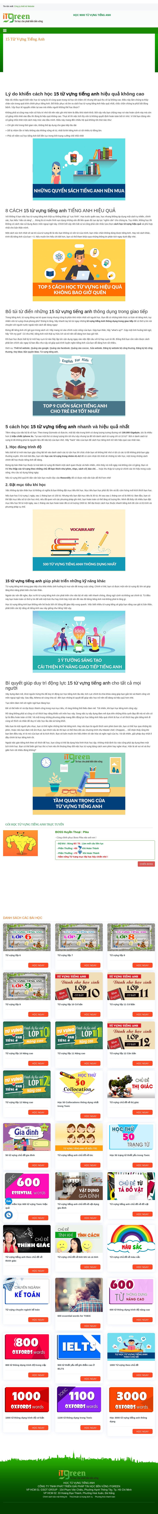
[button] (7, 30)
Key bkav (18, 352)
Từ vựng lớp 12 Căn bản (123, 1053)
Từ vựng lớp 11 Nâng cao (71, 1053)
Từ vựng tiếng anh (49, 352)
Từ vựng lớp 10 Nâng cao (19, 1053)
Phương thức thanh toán (105, 1497)
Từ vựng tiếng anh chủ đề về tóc (75, 1155)
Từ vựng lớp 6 (13, 955)
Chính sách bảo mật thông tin (55, 1497)
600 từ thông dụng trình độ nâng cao (130, 1309)
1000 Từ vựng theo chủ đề (124, 1365)
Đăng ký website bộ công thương (119, 348)
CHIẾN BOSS (146, 864)
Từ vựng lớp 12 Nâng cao (19, 1102)
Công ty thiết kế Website (24, 6)
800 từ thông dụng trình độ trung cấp (25, 1365)
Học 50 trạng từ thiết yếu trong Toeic (130, 1155)
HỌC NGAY (38, 965)
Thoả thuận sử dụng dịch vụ (81, 1497)
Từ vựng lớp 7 (65, 955)
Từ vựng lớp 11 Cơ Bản (122, 1004)
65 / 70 (77, 843)
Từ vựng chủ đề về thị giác (124, 1102)
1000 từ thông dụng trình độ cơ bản (24, 1417)
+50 (75, 848)
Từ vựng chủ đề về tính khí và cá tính (78, 1257)
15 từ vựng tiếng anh (76, 93)
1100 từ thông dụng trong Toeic (75, 1417)
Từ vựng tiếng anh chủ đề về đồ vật (129, 1204)
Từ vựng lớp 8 (117, 955)
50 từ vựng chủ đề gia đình (20, 1155)
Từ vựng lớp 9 (13, 1004)
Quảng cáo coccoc (80, 348)
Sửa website (96, 348)
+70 (75, 853)
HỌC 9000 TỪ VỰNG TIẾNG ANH (92, 15)
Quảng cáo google (40, 348)
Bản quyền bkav (31, 352)
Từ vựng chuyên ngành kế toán (22, 1309)
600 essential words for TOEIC (74, 1316)
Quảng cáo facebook (60, 348)
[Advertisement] (79, 66)
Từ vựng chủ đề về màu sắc (125, 1257)
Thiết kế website (22, 348)
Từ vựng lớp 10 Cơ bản (70, 1004)
